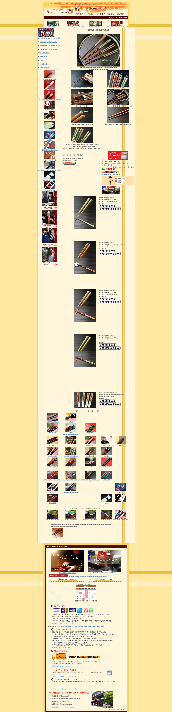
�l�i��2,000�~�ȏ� (48, 49)
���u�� (49, 129)
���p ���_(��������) (71, 432)
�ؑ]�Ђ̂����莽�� (49, 78)
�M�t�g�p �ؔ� (49, 189)
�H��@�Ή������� (71, 479)
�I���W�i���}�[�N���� (50, 98)
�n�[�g (90, 465)
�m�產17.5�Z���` (90, 518)
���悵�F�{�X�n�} (116, 709)
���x (106, 455)
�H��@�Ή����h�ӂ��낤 (90, 480)
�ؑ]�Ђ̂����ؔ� (49, 88)
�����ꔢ (52, 502)
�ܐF (120, 491)
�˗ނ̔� (42, 60)
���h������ (52, 421)
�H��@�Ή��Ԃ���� (52, 479)
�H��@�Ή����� (71, 491)
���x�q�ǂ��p (106, 518)
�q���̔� (44, 64)
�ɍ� (120, 444)
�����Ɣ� (57, 536)
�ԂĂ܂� (52, 491)
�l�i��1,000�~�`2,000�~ (50, 45)
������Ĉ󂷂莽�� (49, 159)
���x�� (44, 67)
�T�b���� (52, 455)
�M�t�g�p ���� (50, 179)
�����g (52, 445)
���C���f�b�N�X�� (51, 38)
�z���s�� (90, 444)
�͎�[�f (70, 421)
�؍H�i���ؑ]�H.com (95, 27)
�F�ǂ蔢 (70, 444)
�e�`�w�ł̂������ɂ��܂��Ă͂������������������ (81, 626)
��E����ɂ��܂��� (111, 174)
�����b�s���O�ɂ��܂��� (50, 169)
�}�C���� (49, 109)
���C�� (52, 431)
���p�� (106, 444)
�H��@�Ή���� (71, 455)
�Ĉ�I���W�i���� (50, 149)
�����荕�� (52, 465)
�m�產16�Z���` (71, 518)
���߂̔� (43, 56)
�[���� (49, 119)
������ (90, 455)
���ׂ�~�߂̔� (45, 53)
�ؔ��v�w (120, 502)
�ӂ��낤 (70, 465)
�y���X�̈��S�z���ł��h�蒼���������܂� (78, 576)
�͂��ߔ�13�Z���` (52, 518)
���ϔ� (106, 502)
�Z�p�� (90, 431)
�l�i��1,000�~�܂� (48, 42)
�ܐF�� (49, 139)
